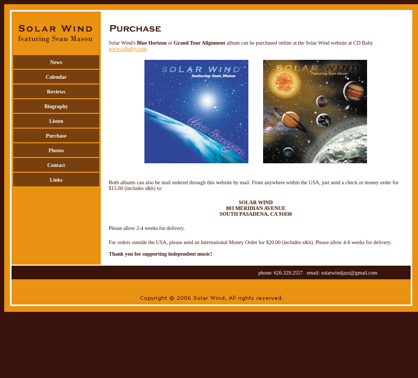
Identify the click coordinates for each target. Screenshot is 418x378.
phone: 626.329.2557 (282, 273)
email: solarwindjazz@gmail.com (342, 273)
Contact (56, 165)
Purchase (56, 136)
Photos (56, 150)
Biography (56, 106)
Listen (56, 121)
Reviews (56, 91)
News (56, 62)
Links (56, 180)
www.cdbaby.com (127, 48)
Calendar (56, 77)
